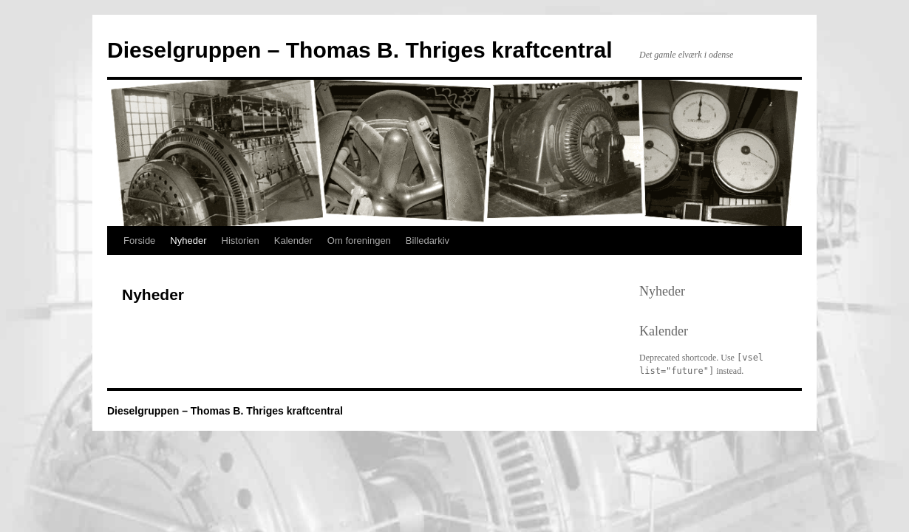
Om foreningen (359, 240)
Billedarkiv (427, 240)
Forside (139, 240)
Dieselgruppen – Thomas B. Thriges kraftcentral (360, 50)
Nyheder (188, 240)
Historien (240, 240)
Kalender (293, 240)
